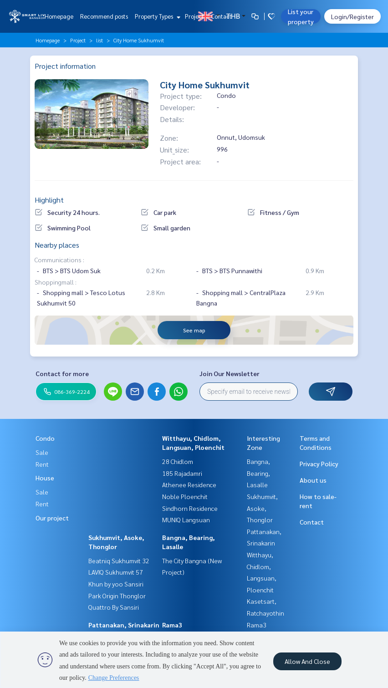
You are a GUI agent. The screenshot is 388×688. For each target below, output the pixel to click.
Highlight (49, 199)
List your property (301, 16)
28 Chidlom (177, 461)
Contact (221, 16)
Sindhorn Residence (190, 508)
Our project (52, 518)
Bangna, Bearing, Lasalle (258, 473)
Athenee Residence (189, 484)
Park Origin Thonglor (117, 595)
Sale (42, 452)
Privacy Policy (319, 463)
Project (194, 16)
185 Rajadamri (182, 473)
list (99, 40)
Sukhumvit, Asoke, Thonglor (262, 508)
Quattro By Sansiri (113, 607)
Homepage (59, 16)
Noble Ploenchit (185, 496)
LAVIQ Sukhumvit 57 (115, 572)
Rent (42, 464)
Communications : (59, 259)
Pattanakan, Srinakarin (123, 625)
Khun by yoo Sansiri (115, 584)
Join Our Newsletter (229, 373)
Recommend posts (104, 16)
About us (313, 480)
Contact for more (62, 373)
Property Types (156, 16)
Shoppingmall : (56, 282)
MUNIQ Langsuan (186, 519)
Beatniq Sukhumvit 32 (118, 560)
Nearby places (57, 245)
